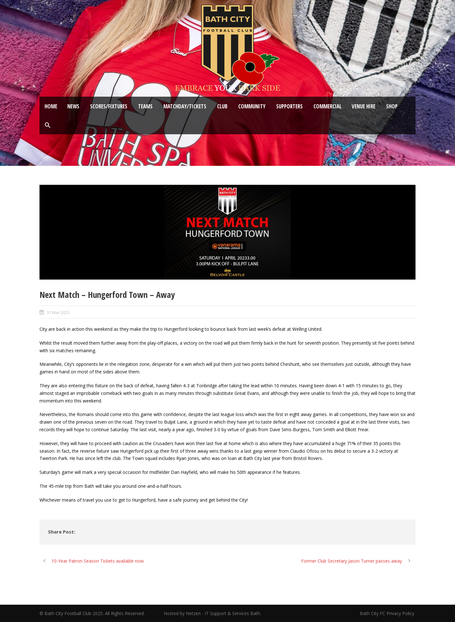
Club (222, 106)
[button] (47, 125)
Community (251, 106)
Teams (145, 106)
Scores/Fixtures (108, 106)
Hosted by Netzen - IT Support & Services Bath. (212, 613)
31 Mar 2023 (58, 312)
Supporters (289, 106)
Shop (391, 106)
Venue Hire (363, 106)
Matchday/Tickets (184, 106)
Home (51, 106)
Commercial (327, 106)
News (73, 106)
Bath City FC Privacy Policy (388, 613)
